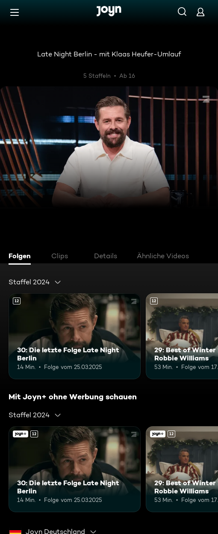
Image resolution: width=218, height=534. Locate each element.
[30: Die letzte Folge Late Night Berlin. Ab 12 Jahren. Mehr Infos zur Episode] (75, 336)
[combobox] (35, 282)
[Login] (200, 11)
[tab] (22, 257)
